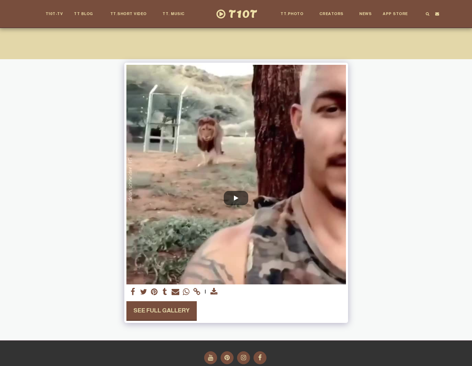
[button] (87, 14)
